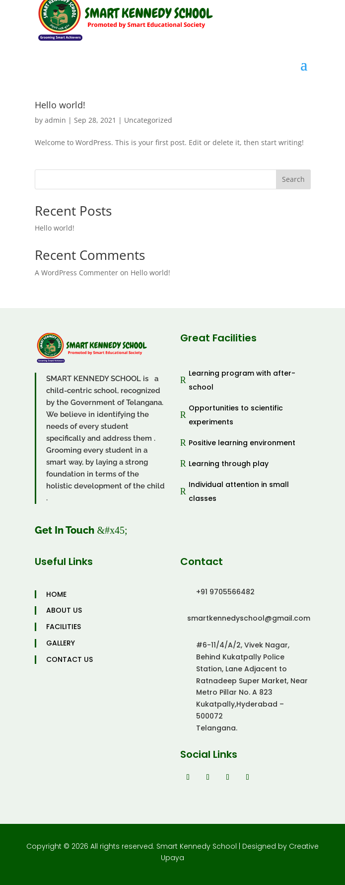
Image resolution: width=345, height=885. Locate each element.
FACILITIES (63, 627)
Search (293, 179)
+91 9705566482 (225, 592)
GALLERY (60, 643)
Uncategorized (148, 120)
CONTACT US (69, 659)
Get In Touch (64, 530)
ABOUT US (64, 610)
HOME (56, 594)
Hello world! (60, 105)
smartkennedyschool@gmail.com (248, 618)
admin (55, 120)
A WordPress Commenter (76, 272)
